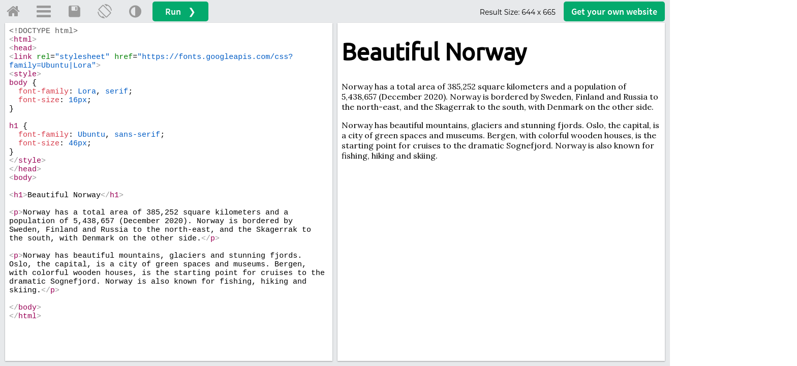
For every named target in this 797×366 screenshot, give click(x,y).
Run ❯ (180, 11)
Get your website (614, 11)
